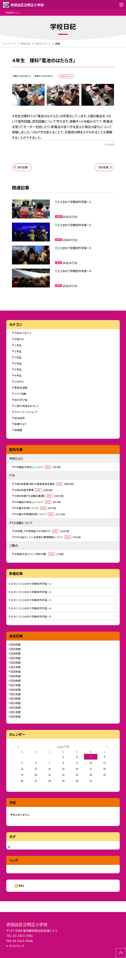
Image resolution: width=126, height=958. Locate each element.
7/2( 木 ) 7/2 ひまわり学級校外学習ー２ (29, 592)
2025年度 (15, 649)
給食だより (20, 424)
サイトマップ (16, 946)
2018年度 (15, 681)
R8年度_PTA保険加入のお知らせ (42, 531)
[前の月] (18, 746)
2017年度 (15, 685)
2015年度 (15, 694)
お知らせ (19, 339)
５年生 (18, 369)
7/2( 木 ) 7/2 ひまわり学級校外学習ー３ (29, 600)
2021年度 (15, 667)
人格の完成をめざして (27, 406)
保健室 (18, 430)
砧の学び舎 (21, 400)
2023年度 (15, 658)
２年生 (18, 351)
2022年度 (15, 662)
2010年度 (15, 716)
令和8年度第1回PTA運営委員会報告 (44, 484)
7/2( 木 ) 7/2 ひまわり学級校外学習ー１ (29, 583)
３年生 (18, 357)
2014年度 (15, 698)
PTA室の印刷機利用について (40, 514)
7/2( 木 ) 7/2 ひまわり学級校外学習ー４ (29, 608)
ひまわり (19, 381)
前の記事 (22, 167)
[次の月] (107, 746)
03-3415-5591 (23, 935)
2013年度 (15, 703)
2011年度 (15, 712)
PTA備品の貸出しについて (38, 467)
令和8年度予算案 (34, 490)
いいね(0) (109, 144)
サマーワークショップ (26, 412)
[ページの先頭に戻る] (121, 953)
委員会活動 (21, 387)
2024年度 (15, 653)
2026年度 (15, 644)
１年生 (18, 345)
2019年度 (15, 676)
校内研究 (20, 418)
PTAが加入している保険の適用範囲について (48, 537)
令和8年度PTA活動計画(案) (39, 496)
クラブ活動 (20, 393)
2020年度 (15, 672)
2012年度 (15, 707)
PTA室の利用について (35, 508)
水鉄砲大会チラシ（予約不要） (39, 554)
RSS (21, 885)
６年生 (18, 375)
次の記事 (103, 167)
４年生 (18, 363)
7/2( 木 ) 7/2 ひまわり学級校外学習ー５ (29, 616)
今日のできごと (23, 333)
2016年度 (15, 690)
